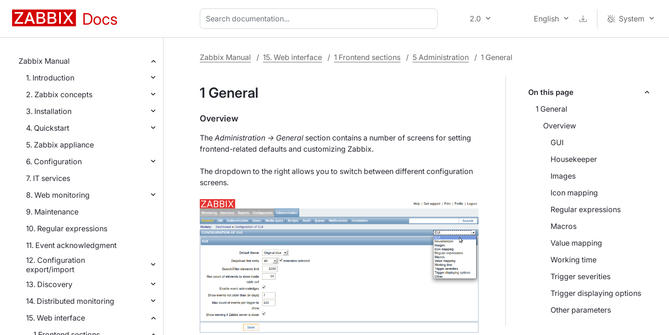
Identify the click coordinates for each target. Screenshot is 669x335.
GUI (557, 142)
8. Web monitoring (58, 195)
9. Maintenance (52, 211)
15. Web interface (55, 317)
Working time (574, 259)
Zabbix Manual (44, 61)
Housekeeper (574, 159)
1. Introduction (50, 77)
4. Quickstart (47, 128)
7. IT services (48, 178)
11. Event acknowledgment (71, 245)
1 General (551, 109)
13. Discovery (49, 284)
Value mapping (576, 243)
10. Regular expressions (66, 228)
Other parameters (581, 310)
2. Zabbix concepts (59, 94)
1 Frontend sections (367, 57)
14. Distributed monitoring (70, 301)
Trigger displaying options (596, 293)
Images (563, 176)
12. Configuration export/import (55, 264)
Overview (559, 125)
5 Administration (441, 57)
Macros (564, 226)
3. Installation (49, 111)
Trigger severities (580, 276)
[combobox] (320, 18)
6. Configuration (54, 161)
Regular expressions (586, 209)
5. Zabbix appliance (60, 144)
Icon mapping (574, 192)
